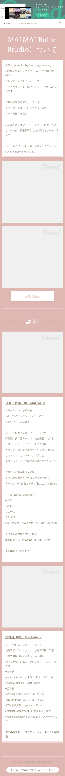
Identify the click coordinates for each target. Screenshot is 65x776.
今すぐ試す (42, 15)
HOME (6, 23)
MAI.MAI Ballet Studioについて (27, 23)
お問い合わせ (32, 296)
